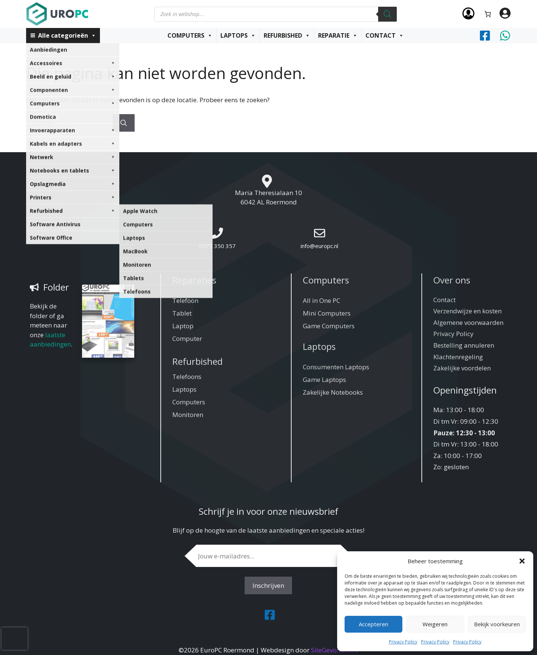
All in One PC (321, 300)
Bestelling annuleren (463, 345)
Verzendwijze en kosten (467, 311)
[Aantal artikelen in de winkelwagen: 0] (488, 14)
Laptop (183, 326)
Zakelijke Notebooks (333, 392)
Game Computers (329, 326)
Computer (187, 338)
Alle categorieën (67, 35)
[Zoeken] (387, 14)
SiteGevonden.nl (334, 650)
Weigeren (435, 624)
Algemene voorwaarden (468, 322)
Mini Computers (327, 313)
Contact (384, 35)
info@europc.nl (319, 246)
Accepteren (373, 624)
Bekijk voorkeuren (497, 624)
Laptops (238, 35)
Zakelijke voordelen (462, 368)
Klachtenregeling (458, 356)
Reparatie (338, 35)
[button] (522, 561)
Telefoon (185, 300)
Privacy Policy (403, 642)
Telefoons (186, 376)
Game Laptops (324, 379)
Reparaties (194, 280)
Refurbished (287, 35)
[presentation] (14, 638)
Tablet (182, 313)
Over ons (451, 280)
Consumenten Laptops (336, 367)
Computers (190, 35)
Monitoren (187, 414)
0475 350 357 (217, 246)
